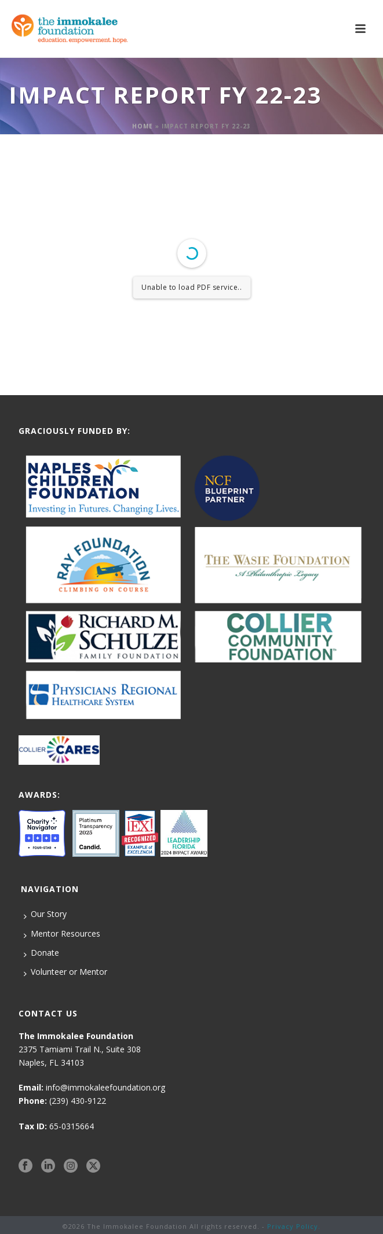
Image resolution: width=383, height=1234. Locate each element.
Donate (41, 953)
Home (142, 126)
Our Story (45, 914)
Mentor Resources (62, 934)
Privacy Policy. (293, 1226)
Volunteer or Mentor (65, 972)
